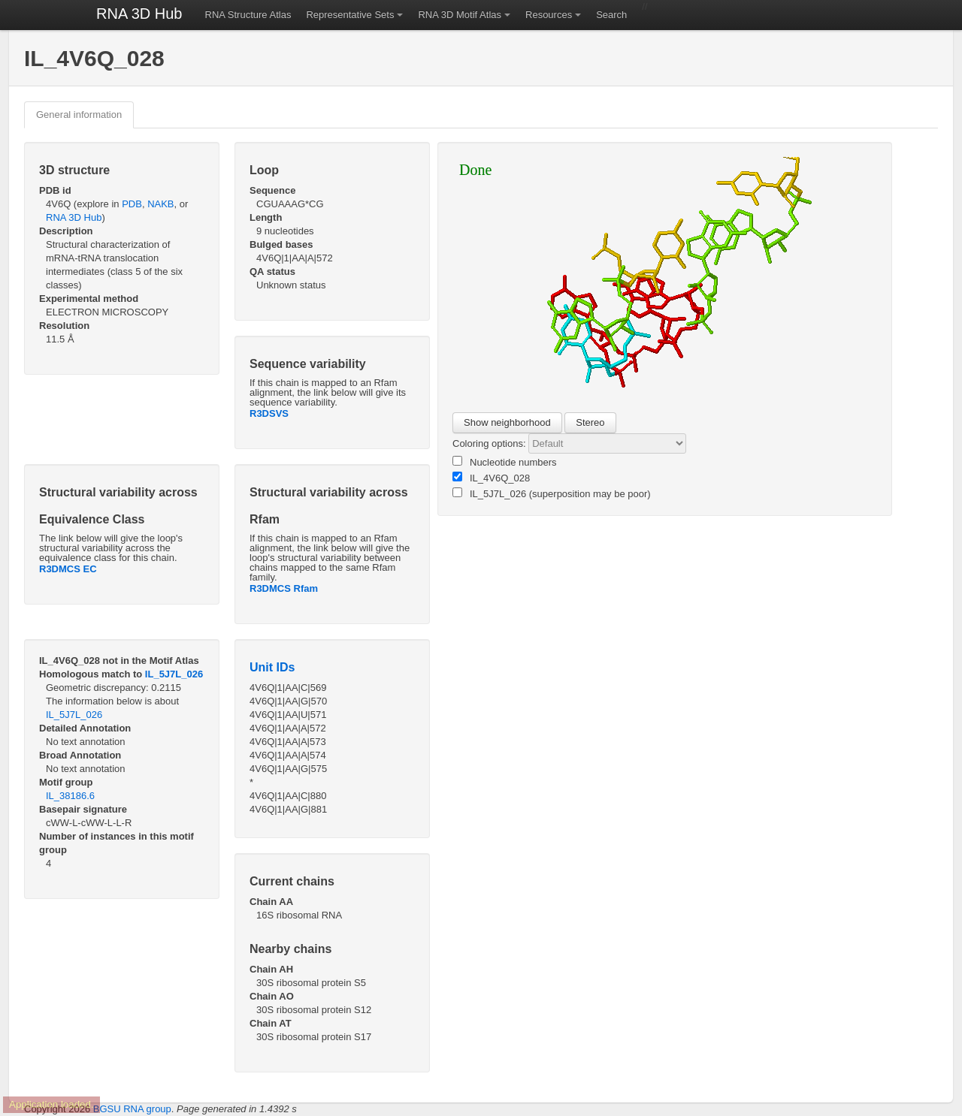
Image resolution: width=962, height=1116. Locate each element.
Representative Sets (350, 14)
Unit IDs (272, 667)
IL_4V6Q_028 (491, 478)
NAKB (160, 204)
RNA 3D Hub (139, 13)
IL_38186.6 (70, 795)
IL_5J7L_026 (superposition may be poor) (551, 493)
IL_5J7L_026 (174, 674)
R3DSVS (269, 413)
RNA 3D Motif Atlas (459, 14)
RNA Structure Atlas (248, 14)
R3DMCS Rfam (284, 588)
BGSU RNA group (132, 1108)
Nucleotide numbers (504, 462)
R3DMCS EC (68, 569)
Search (611, 14)
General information (79, 114)
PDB (132, 204)
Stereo (590, 422)
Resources (548, 14)
